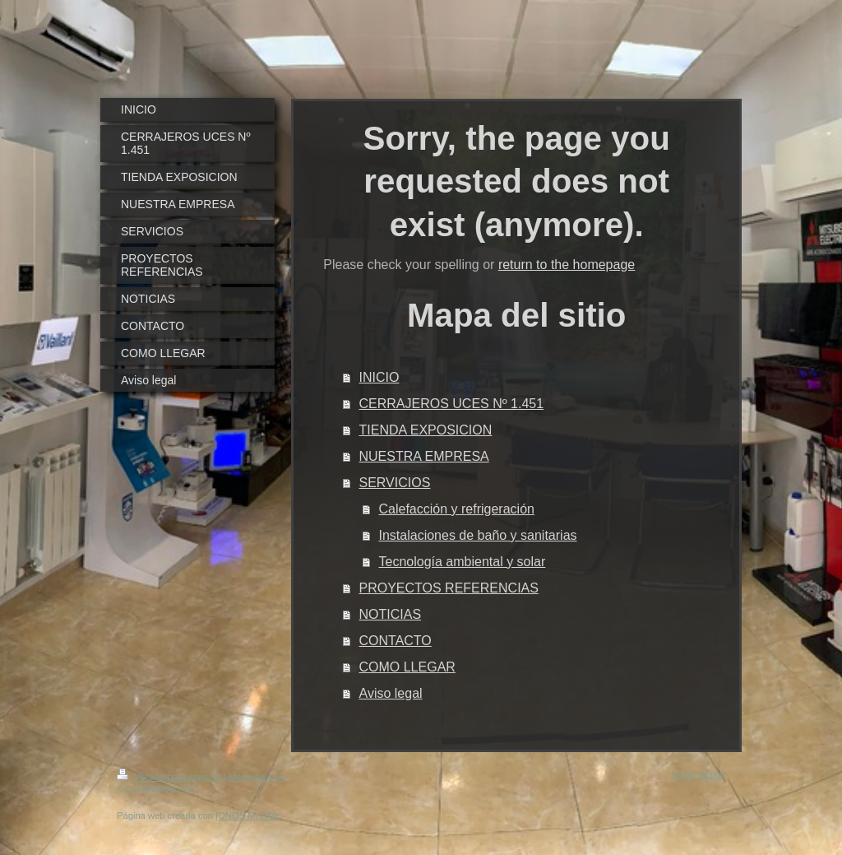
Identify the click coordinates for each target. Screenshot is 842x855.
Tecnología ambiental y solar (462, 562)
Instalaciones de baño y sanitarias (478, 535)
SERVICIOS (395, 483)
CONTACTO (395, 641)
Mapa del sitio (257, 777)
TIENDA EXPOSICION (426, 430)
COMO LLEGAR (407, 667)
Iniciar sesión (698, 774)
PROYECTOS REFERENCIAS (449, 588)
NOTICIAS (390, 614)
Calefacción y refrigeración (456, 509)
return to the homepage (566, 265)
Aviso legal (391, 693)
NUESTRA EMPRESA (424, 456)
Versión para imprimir (170, 777)
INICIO (379, 377)
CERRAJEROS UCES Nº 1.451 (451, 404)
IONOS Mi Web (247, 815)
